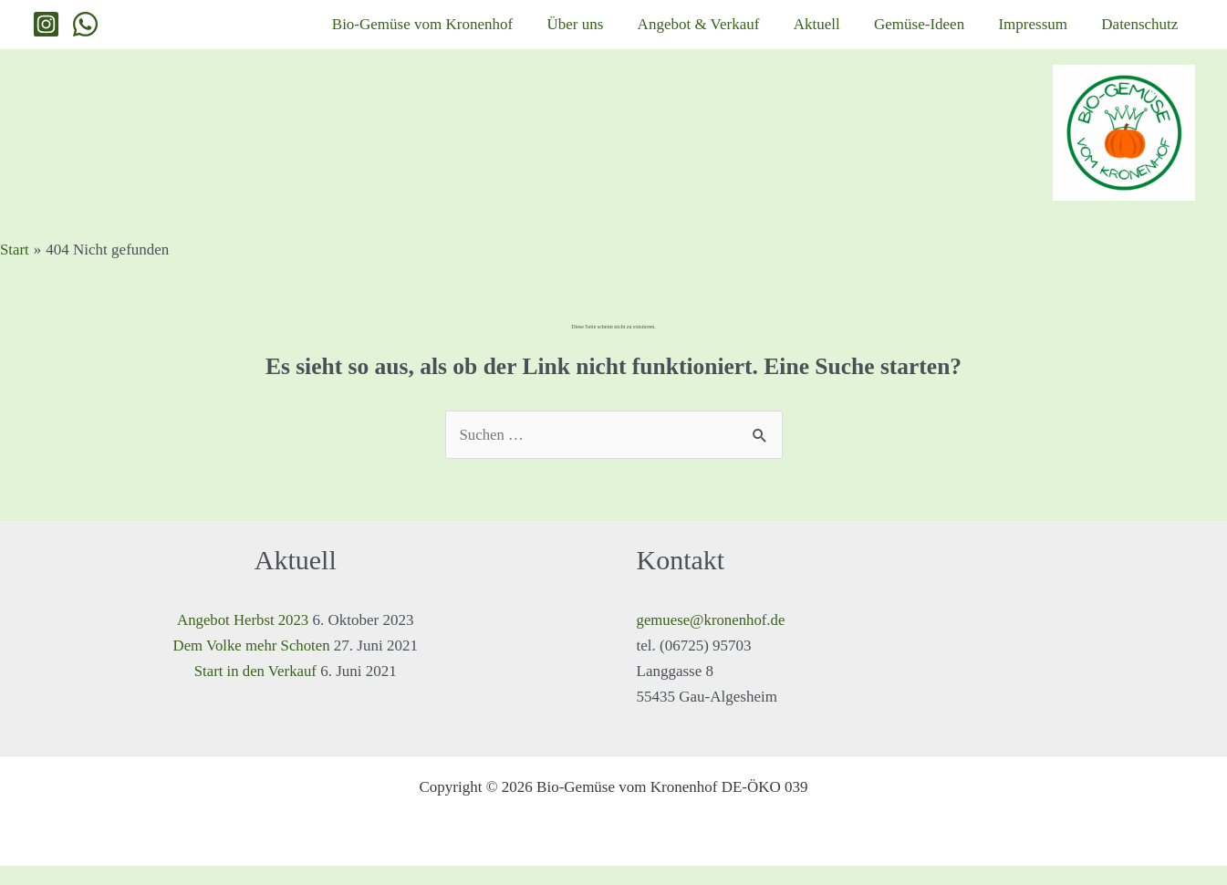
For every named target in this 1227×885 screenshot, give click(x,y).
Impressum (1051, 33)
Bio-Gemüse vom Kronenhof (501, 33)
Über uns (642, 33)
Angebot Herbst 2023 (242, 639)
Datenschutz (1145, 33)
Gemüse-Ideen (949, 33)
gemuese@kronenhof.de (712, 639)
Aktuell (859, 33)
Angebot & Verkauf (753, 33)
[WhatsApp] (85, 34)
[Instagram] (46, 34)
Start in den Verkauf (255, 690)
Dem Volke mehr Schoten (251, 664)
